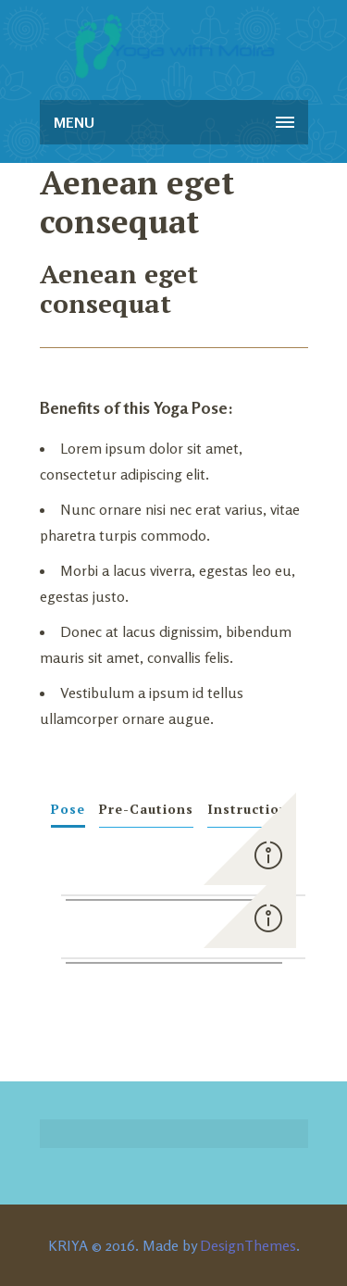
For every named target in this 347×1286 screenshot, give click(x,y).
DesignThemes (248, 1245)
